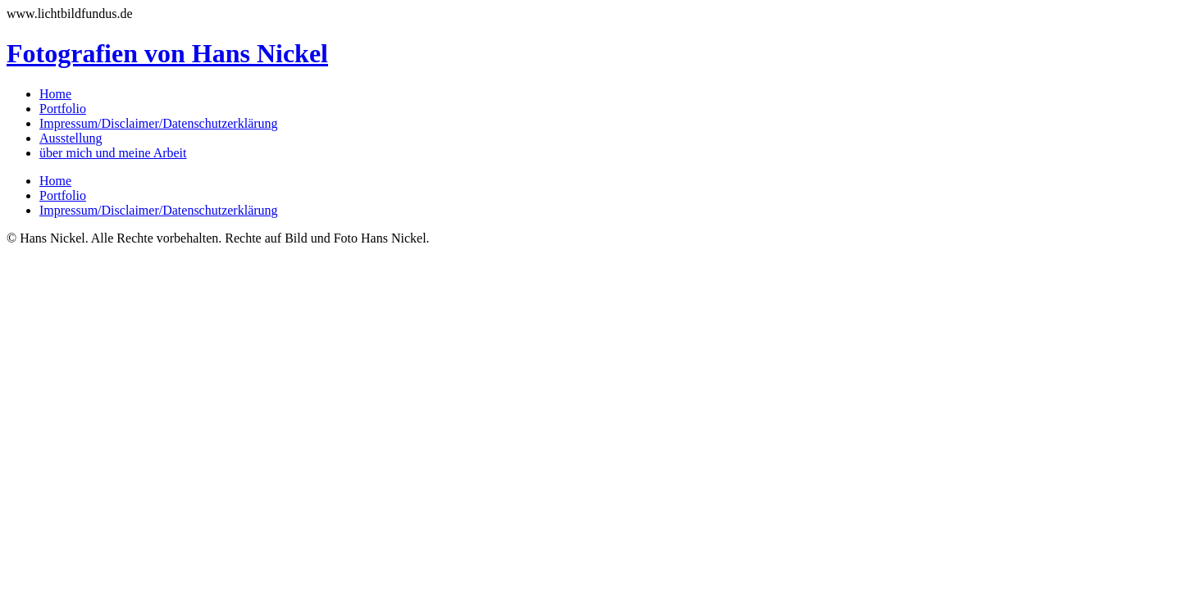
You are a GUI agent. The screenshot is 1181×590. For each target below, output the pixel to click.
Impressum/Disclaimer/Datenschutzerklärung (158, 123)
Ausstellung (70, 138)
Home (55, 94)
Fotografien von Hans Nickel (167, 53)
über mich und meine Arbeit (113, 153)
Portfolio (62, 109)
